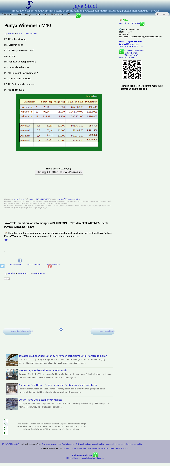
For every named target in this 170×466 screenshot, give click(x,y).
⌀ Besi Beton (42, 14)
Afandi (66, 448)
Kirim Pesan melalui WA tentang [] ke (131, 54)
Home (11, 33)
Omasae (73, 448)
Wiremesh (31, 33)
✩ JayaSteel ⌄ (9, 14)
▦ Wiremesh (57, 14)
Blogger (95, 448)
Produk (20, 33)
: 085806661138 (70, 14)
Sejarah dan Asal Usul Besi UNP (22, 331)
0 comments (38, 273)
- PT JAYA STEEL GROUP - (10, 444)
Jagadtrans (87, 448)
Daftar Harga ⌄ (26, 14)
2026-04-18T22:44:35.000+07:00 (68, 199)
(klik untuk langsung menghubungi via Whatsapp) (85, 456)
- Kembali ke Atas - (122, 448)
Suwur (79, 448)
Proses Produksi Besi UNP (108, 331)
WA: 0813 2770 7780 (131, 23)
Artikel (112, 448)
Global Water (103, 448)
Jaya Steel (85, 6)
